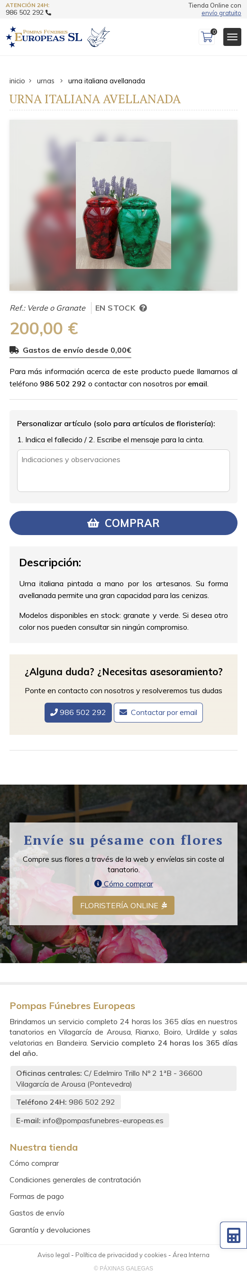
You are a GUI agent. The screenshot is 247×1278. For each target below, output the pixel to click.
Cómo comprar (123, 883)
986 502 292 (63, 383)
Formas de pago (36, 1196)
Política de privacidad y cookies (121, 1255)
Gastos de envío (36, 1212)
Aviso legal (53, 1255)
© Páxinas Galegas (123, 1268)
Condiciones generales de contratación (75, 1179)
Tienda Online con (215, 9)
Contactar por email (164, 712)
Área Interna (191, 1255)
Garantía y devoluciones (50, 1229)
